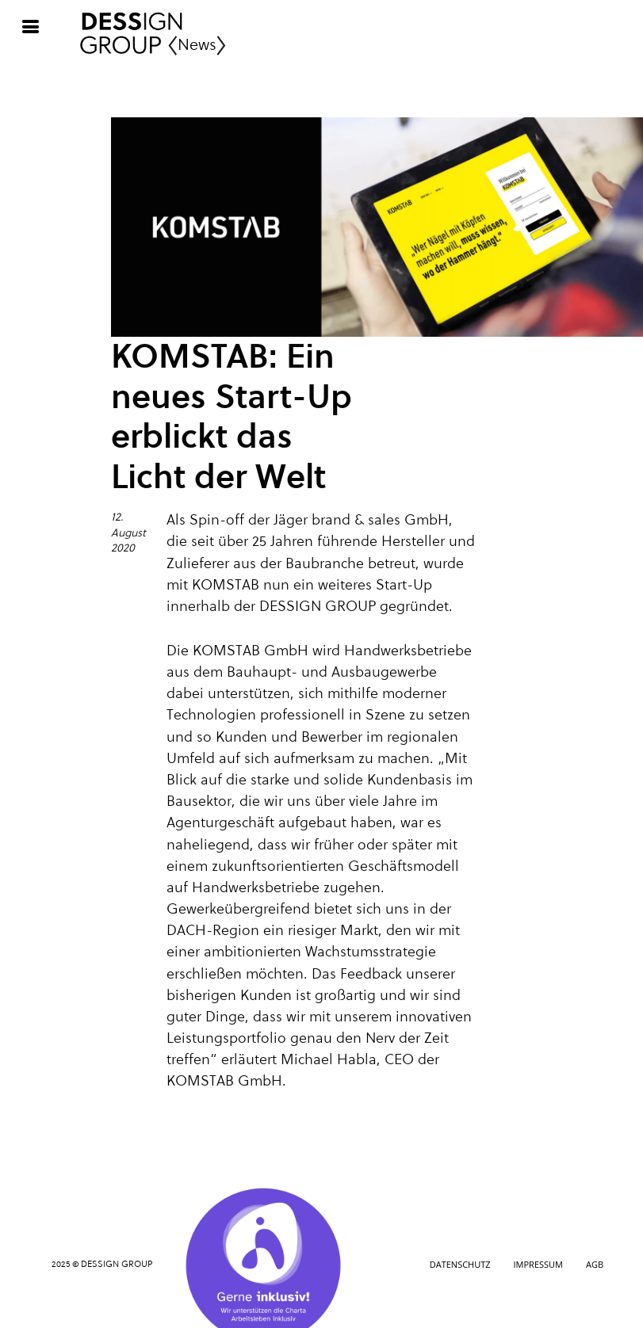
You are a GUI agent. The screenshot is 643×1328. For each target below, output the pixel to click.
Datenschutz (460, 1264)
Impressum (538, 1264)
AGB (594, 1264)
